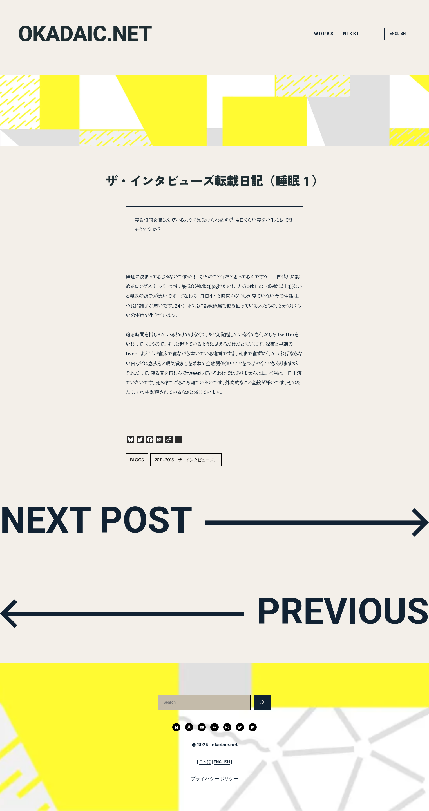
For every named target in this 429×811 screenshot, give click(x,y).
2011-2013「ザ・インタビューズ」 (186, 459)
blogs (137, 459)
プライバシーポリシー (214, 778)
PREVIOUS (340, 612)
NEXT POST (99, 521)
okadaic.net (86, 33)
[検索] (262, 702)
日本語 (205, 762)
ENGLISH (398, 33)
